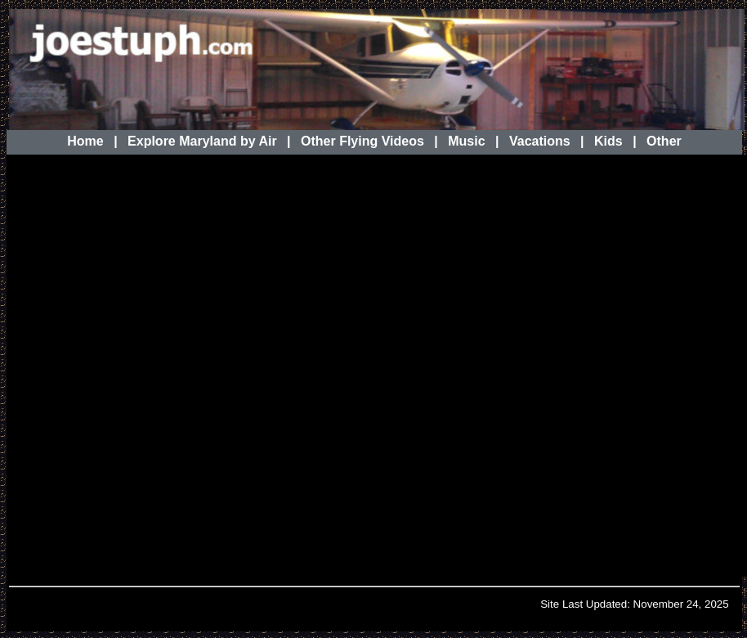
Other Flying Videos (362, 141)
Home (85, 141)
